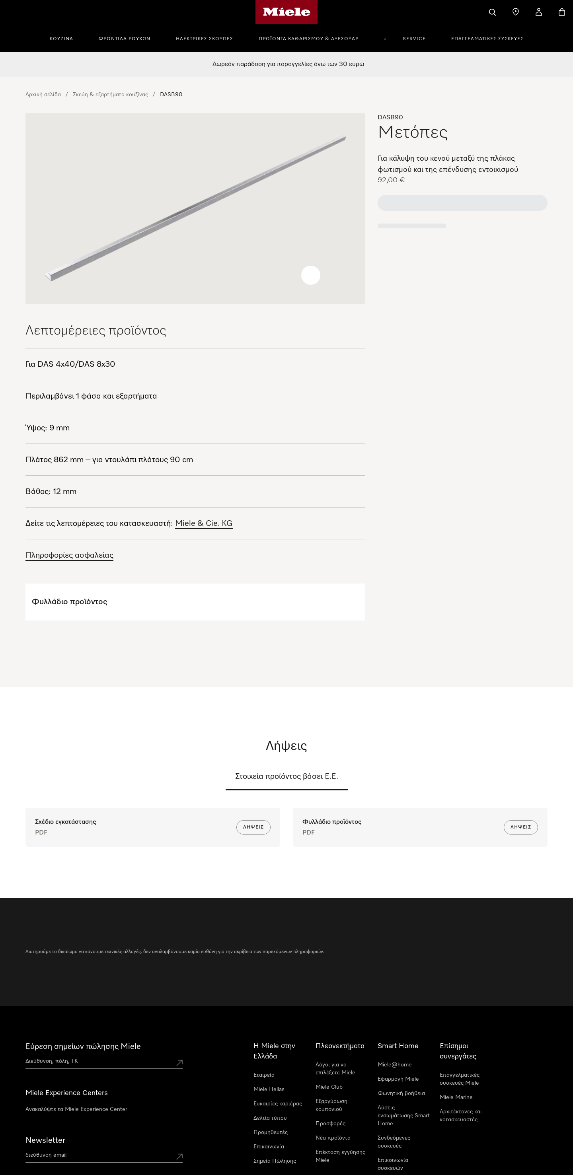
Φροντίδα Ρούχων (124, 39)
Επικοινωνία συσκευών (393, 1164)
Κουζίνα (61, 39)
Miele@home (395, 1065)
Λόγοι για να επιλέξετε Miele (335, 1069)
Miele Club (329, 1087)
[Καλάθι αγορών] (562, 12)
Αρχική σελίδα (43, 94)
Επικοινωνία (268, 1147)
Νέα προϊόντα (333, 1138)
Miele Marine (456, 1097)
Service (414, 39)
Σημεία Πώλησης (274, 1161)
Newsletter (45, 1140)
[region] (195, 208)
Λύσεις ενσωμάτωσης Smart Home (404, 1115)
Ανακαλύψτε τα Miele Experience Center (76, 1109)
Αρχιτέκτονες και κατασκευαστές (461, 1115)
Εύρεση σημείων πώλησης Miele (83, 1046)
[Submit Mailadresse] (179, 1157)
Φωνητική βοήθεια (401, 1093)
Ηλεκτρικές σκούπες (204, 39)
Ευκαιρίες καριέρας (277, 1104)
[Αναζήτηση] (492, 12)
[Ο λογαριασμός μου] (539, 12)
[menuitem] (66, 38)
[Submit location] (179, 1063)
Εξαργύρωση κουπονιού (331, 1105)
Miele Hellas (269, 1089)
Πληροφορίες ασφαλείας (69, 555)
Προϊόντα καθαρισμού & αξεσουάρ (309, 39)
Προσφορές (330, 1123)
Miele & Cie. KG (204, 523)
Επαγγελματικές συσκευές (487, 39)
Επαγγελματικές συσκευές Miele (459, 1079)
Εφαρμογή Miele (398, 1079)
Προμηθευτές (270, 1132)
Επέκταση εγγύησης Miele (340, 1156)
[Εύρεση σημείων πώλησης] (515, 12)
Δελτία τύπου (270, 1118)
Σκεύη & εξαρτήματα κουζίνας (110, 94)
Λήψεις (253, 827)
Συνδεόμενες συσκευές (394, 1142)
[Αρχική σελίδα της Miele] (286, 12)
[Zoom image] (310, 275)
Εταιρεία (264, 1075)
